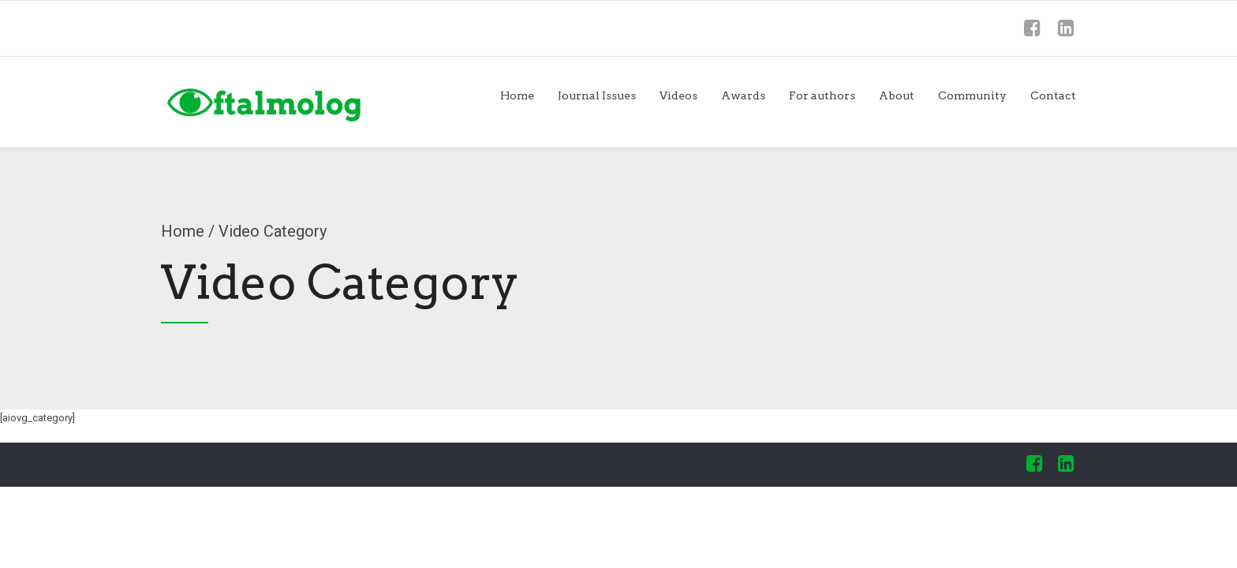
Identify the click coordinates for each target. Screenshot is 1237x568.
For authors (822, 95)
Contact (1053, 95)
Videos (678, 95)
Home (517, 95)
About (896, 95)
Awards (743, 95)
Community (972, 95)
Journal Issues (597, 95)
